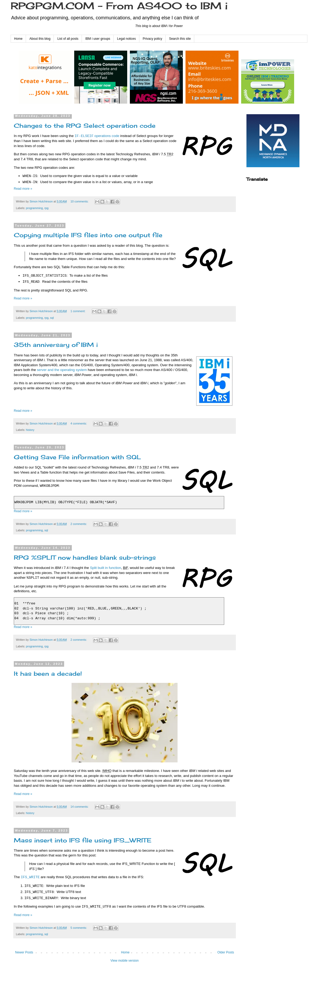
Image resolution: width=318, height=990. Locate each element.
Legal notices (126, 39)
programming (34, 208)
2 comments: (79, 523)
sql (52, 317)
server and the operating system (62, 370)
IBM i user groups (97, 39)
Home (18, 39)
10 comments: (79, 201)
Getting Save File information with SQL (77, 457)
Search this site (180, 39)
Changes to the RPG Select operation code (85, 125)
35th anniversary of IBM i (56, 344)
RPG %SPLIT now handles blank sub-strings (85, 557)
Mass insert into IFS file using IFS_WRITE (82, 840)
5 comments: (79, 927)
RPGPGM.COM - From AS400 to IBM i (119, 6)
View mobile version (125, 960)
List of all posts (67, 39)
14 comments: (79, 806)
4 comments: (79, 423)
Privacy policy (152, 39)
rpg (46, 208)
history (30, 429)
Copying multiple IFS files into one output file (88, 234)
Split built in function (105, 568)
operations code (96, 136)
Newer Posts (24, 952)
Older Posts (225, 952)
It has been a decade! (48, 673)
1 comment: (78, 311)
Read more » (23, 189)
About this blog (39, 39)
